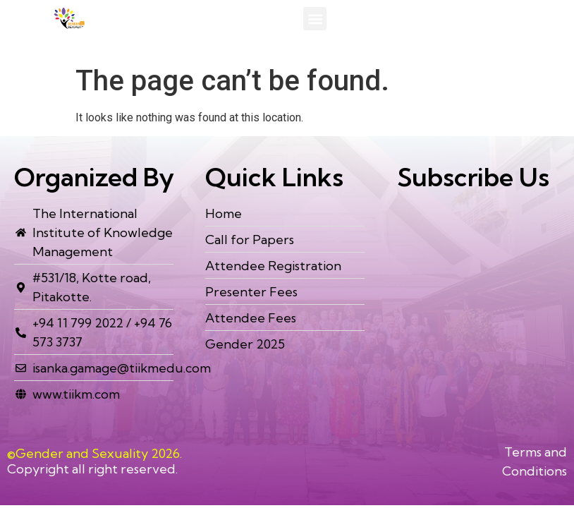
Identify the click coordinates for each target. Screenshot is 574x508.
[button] (314, 18)
